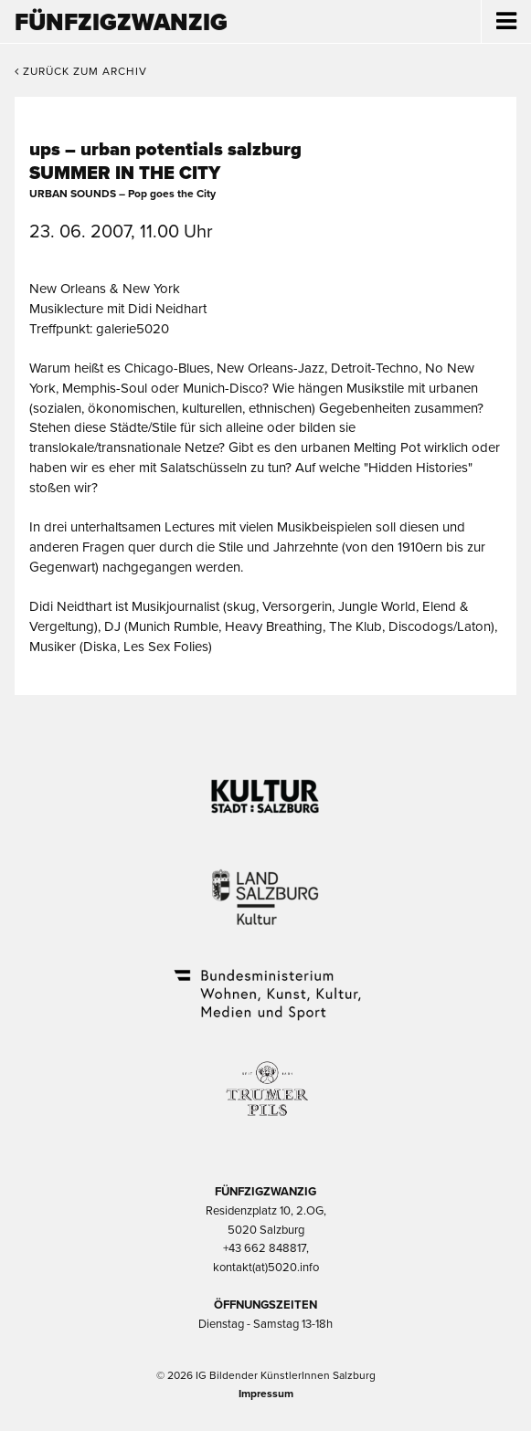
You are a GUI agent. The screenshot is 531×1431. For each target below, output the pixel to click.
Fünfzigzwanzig (121, 22)
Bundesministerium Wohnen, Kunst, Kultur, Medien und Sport (266, 982)
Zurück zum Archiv (81, 71)
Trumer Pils (266, 1079)
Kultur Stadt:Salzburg (265, 789)
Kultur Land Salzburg (265, 886)
